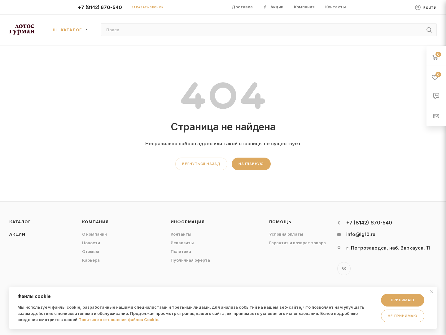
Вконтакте (344, 268)
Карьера (91, 260)
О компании (94, 234)
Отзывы (90, 251)
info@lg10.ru (360, 234)
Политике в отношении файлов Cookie (118, 319)
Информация (188, 221)
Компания (95, 221)
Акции (17, 234)
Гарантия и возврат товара (297, 242)
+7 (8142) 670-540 (100, 7)
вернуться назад (201, 164)
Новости (91, 242)
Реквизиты (182, 242)
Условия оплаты (286, 234)
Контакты (181, 234)
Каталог (20, 221)
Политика (181, 251)
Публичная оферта (190, 260)
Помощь (280, 221)
